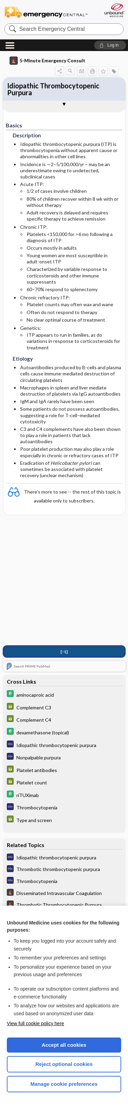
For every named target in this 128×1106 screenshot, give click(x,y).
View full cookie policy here (35, 1023)
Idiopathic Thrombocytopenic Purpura (53, 89)
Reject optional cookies (64, 1064)
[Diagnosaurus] (64, 746)
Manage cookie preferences (64, 1084)
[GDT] (64, 708)
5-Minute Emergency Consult (47, 61)
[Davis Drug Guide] (64, 695)
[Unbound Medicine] (114, 10)
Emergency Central (46, 12)
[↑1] (64, 653)
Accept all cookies (64, 1045)
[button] (110, 45)
